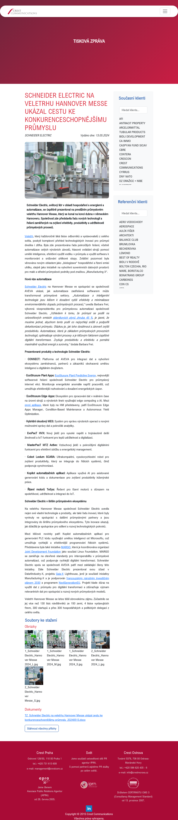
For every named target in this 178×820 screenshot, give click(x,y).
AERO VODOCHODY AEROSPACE (131, 224)
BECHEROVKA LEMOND (127, 251)
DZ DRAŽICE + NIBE (131, 181)
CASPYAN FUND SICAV (133, 145)
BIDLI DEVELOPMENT (132, 136)
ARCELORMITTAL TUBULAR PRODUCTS (132, 130)
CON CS (124, 284)
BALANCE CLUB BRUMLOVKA (128, 242)
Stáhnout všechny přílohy (41, 728)
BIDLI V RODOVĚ (129, 262)
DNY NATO (125, 176)
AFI (121, 118)
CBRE (122, 150)
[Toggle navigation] (165, 11)
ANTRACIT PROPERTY (132, 123)
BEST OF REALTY (129, 257)
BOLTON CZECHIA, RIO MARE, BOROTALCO (132, 268)
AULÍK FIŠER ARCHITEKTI (126, 233)
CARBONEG (126, 279)
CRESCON (125, 158)
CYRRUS (124, 172)
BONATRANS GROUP (131, 275)
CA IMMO (125, 141)
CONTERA (125, 154)
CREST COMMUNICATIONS (131, 165)
